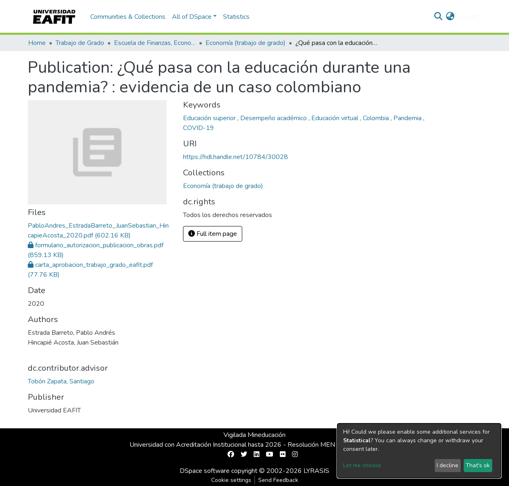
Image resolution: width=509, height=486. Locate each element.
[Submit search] (438, 17)
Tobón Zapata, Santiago (61, 381)
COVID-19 (198, 127)
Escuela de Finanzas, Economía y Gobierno (155, 42)
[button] (450, 17)
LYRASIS (316, 470)
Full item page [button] (212, 233)
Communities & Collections (127, 16)
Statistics (236, 16)
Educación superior (210, 118)
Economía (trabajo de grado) (245, 42)
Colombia (377, 118)
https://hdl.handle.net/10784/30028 (235, 156)
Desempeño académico (274, 118)
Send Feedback (278, 480)
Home (37, 42)
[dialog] (419, 450)
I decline (447, 465)
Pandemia (408, 118)
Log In (467, 16)
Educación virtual (335, 118)
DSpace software (205, 470)
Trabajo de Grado (80, 42)
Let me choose (362, 465)
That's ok (478, 465)
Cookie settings (231, 480)
